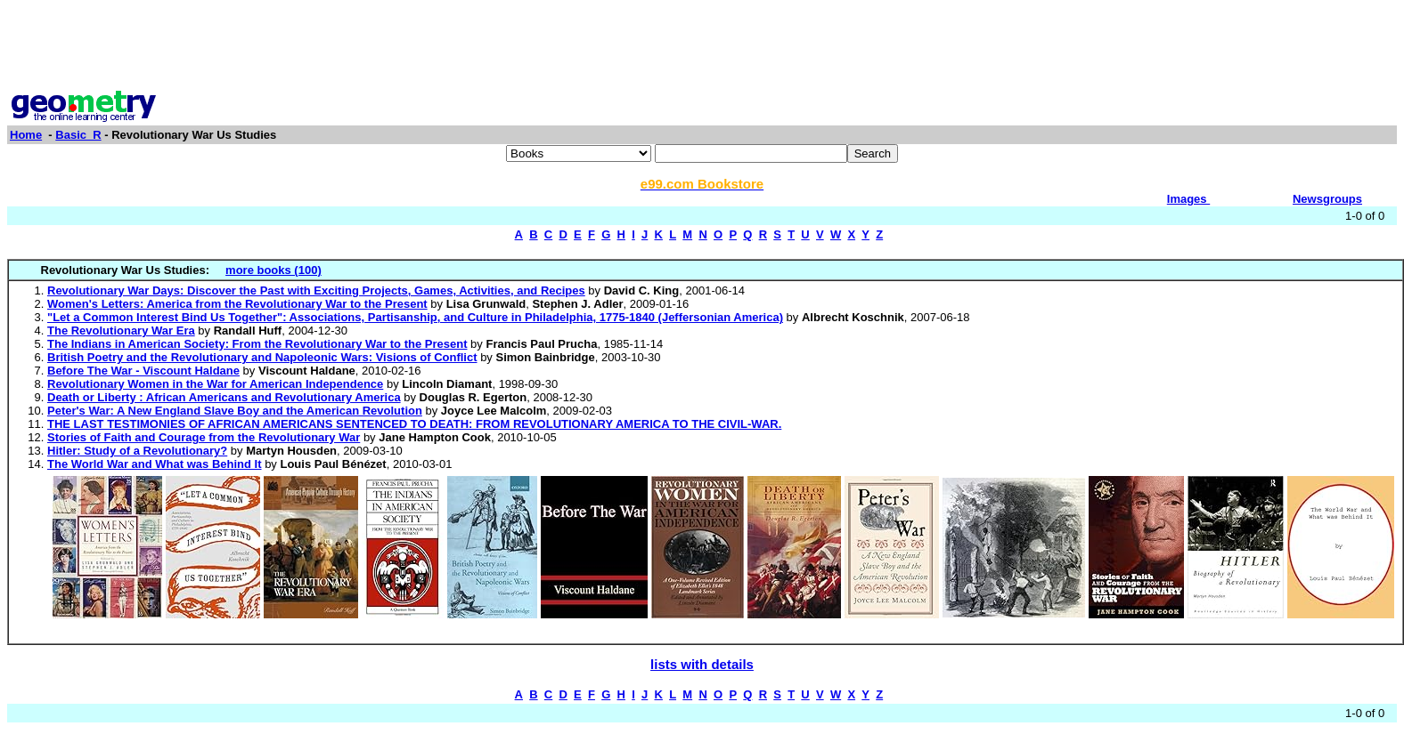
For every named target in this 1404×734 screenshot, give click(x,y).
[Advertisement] (702, 47)
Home (26, 134)
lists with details (702, 664)
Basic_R (78, 134)
